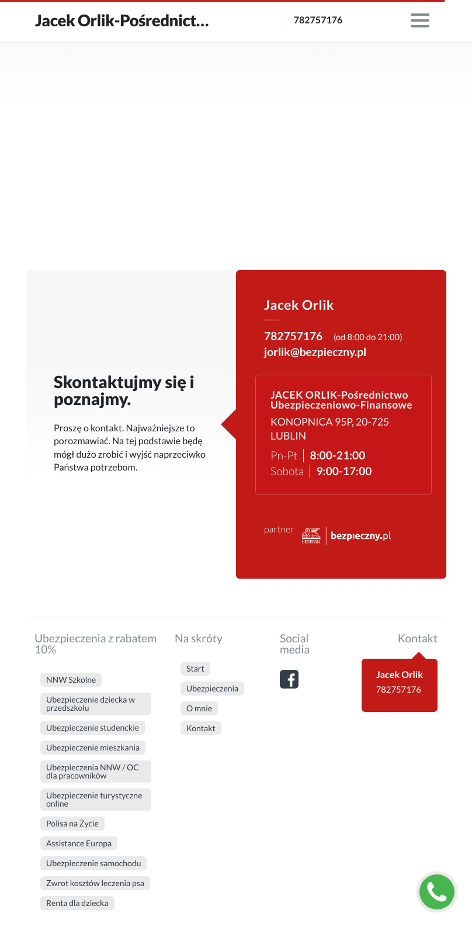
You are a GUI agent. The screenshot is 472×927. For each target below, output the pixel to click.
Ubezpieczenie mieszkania (93, 747)
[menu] (420, 20)
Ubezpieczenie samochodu (93, 863)
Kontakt (201, 728)
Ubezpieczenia (212, 688)
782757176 (318, 20)
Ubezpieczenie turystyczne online (94, 799)
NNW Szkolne (71, 679)
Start (195, 668)
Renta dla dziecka (77, 903)
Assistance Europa (79, 843)
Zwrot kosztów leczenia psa (95, 883)
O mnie (199, 708)
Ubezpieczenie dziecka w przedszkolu (90, 703)
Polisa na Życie (72, 823)
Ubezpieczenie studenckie (92, 727)
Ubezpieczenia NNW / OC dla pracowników (92, 771)
